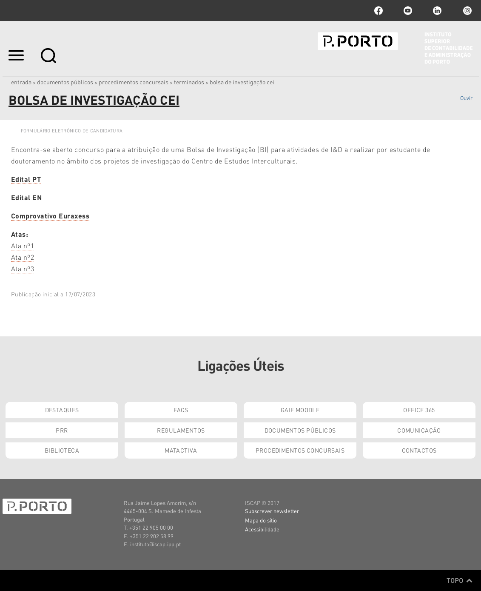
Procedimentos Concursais (133, 82)
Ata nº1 (22, 245)
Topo (459, 580)
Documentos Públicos (65, 82)
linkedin (437, 10)
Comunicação (419, 430)
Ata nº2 (22, 256)
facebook (378, 10)
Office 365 (419, 409)
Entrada (21, 82)
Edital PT (26, 179)
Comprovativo (50, 215)
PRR (62, 430)
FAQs (181, 409)
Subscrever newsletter (272, 510)
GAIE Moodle (300, 409)
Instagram (466, 10)
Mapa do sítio (261, 520)
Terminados (189, 82)
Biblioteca (62, 450)
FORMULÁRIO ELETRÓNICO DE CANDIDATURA (72, 131)
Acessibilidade (262, 529)
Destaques (62, 409)
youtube (408, 10)
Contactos (419, 450)
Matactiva (181, 450)
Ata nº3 (22, 268)
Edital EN (26, 197)
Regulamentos (181, 430)
